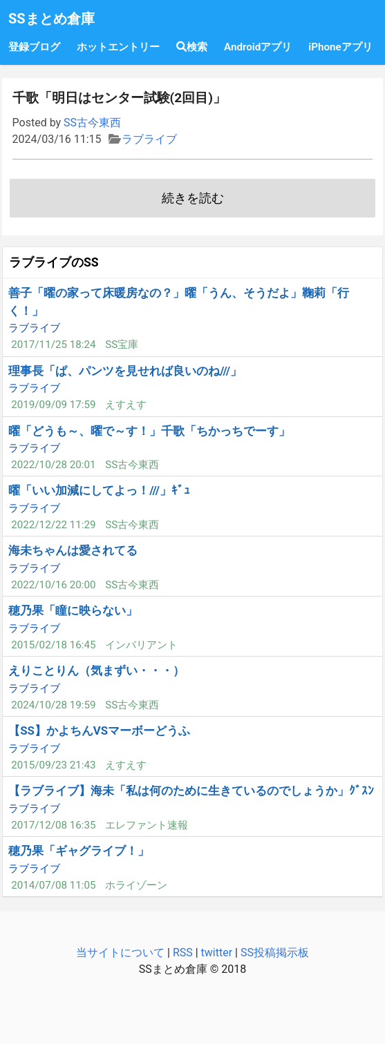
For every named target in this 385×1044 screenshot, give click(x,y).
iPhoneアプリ (340, 47)
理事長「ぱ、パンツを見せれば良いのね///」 (125, 371)
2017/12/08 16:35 (53, 825)
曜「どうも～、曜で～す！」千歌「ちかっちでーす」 (149, 431)
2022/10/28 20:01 (53, 464)
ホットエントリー (118, 47)
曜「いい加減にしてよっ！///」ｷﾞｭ (99, 490)
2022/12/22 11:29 (53, 525)
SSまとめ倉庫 (51, 18)
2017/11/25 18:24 (53, 344)
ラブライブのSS (54, 262)
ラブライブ (149, 139)
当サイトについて (120, 952)
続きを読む (193, 198)
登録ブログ (34, 47)
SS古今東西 (92, 122)
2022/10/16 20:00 (53, 585)
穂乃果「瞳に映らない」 (73, 610)
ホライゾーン (136, 885)
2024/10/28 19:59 (53, 705)
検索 (191, 47)
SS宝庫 (121, 344)
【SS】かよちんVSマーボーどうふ (99, 730)
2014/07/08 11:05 (53, 885)
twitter (217, 952)
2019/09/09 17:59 (53, 404)
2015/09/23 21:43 (53, 765)
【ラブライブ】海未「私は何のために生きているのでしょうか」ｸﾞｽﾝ (191, 791)
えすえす (126, 404)
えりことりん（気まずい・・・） (96, 670)
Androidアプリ (258, 47)
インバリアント (141, 645)
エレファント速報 (146, 825)
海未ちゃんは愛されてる (73, 550)
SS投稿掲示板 (275, 952)
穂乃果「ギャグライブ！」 (78, 851)
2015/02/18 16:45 (53, 645)
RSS (183, 952)
